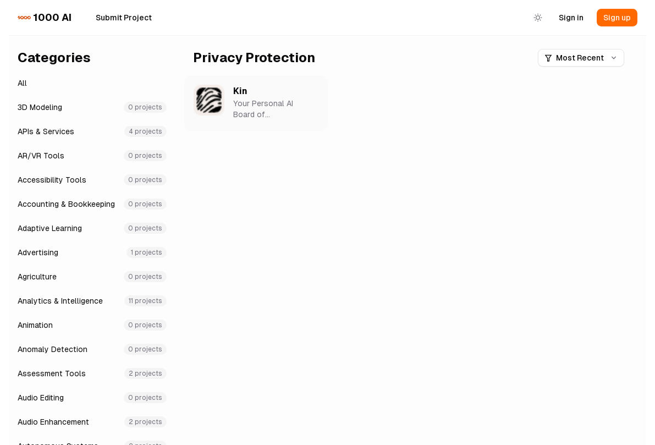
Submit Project (124, 17)
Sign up (617, 17)
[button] (256, 103)
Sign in (571, 17)
